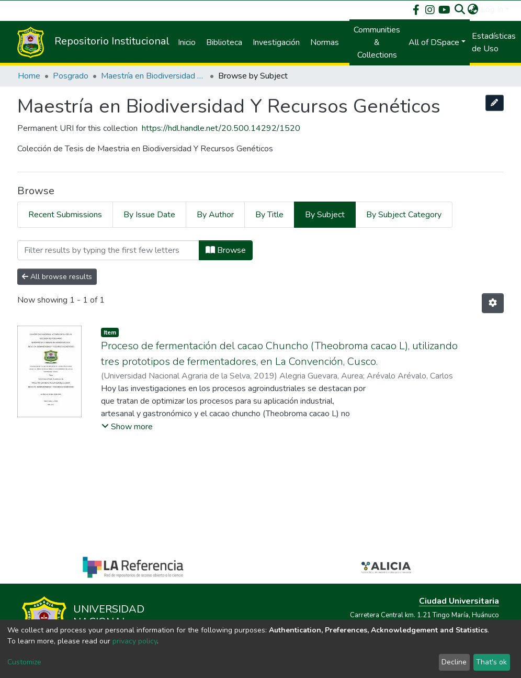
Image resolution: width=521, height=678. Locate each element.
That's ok (491, 662)
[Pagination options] (493, 303)
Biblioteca (224, 42)
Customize (24, 662)
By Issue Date (149, 214)
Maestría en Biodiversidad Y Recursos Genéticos (153, 76)
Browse (226, 250)
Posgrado (70, 76)
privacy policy (134, 641)
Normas (324, 42)
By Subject (325, 214)
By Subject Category (403, 214)
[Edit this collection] (494, 103)
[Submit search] (460, 9)
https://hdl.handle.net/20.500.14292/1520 (221, 128)
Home (29, 76)
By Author (215, 214)
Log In (492, 9)
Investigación (276, 42)
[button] (473, 9)
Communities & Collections (377, 42)
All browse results (57, 277)
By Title (269, 214)
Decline (454, 662)
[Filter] (108, 250)
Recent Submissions (65, 214)
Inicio (187, 42)
